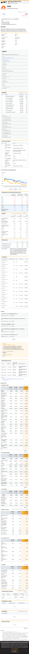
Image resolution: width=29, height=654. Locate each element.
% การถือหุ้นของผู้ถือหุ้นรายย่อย (6, 132)
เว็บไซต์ (3, 56)
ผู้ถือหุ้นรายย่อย (4, 115)
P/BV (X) (16, 43)
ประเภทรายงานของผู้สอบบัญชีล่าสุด (8, 351)
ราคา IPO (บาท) (4, 80)
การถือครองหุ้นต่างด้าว (5, 122)
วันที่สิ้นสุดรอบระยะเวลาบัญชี (7, 354)
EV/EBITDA (3, 46)
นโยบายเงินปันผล (4, 248)
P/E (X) (16, 40)
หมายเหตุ (2, 630)
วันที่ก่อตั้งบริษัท (4, 73)
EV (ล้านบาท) (3, 40)
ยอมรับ (14, 651)
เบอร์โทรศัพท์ (4, 63)
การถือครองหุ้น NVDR (5, 135)
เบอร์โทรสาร (4, 66)
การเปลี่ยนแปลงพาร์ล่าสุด (6, 87)
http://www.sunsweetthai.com (8, 57)
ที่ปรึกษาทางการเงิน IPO (5, 69)
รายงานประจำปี (4, 59)
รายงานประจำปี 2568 (6, 61)
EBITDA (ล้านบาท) (4, 43)
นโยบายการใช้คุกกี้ (14, 649)
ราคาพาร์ (3, 83)
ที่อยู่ (2, 53)
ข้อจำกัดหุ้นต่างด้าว (4, 125)
